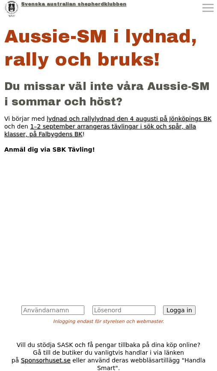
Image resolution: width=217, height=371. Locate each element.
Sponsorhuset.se (46, 360)
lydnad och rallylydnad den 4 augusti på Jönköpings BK (129, 118)
